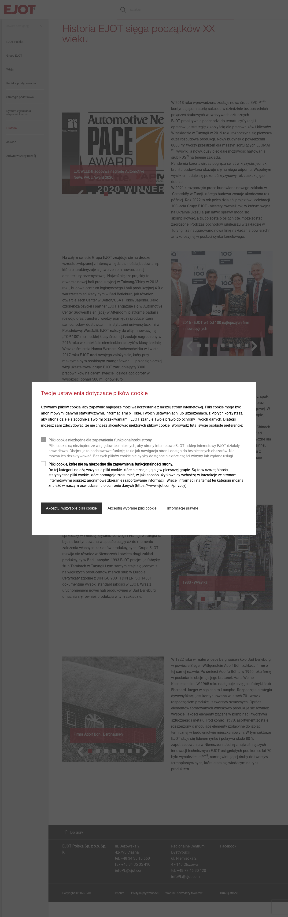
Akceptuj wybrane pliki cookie (131, 508)
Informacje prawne (182, 508)
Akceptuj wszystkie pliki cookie (71, 508)
